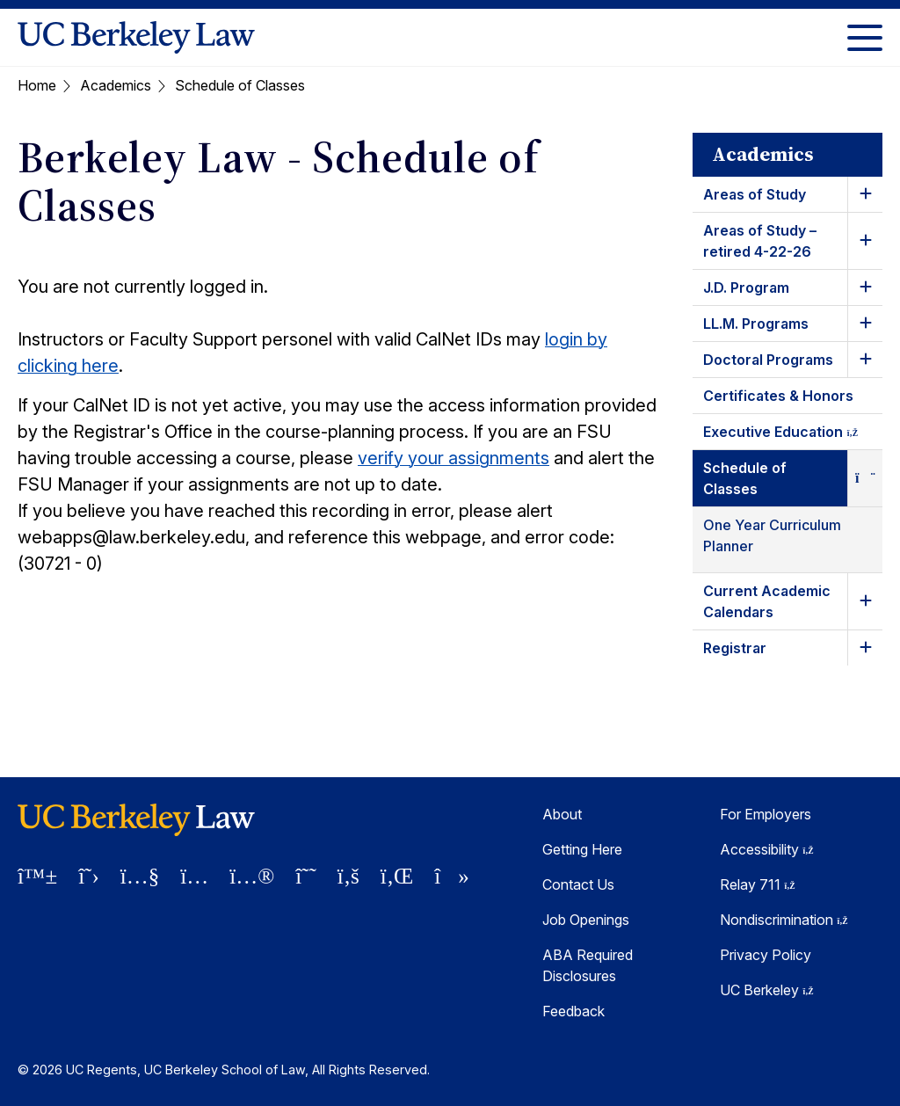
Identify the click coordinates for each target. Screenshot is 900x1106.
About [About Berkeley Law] (562, 814)
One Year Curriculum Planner (772, 535)
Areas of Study (754, 194)
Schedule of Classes (745, 478)
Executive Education (792, 434)
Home (37, 85)
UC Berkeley (767, 990)
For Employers (765, 814)
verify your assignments (453, 458)
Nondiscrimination (784, 919)
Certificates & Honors (778, 395)
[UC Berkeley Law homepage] (136, 37)
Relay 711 (757, 884)
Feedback (573, 1011)
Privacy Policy (765, 955)
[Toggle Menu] (864, 37)
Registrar (734, 648)
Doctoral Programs (768, 359)
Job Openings (585, 919)
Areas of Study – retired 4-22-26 (760, 241)
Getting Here (582, 849)
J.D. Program (746, 287)
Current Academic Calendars (767, 601)
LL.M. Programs (756, 323)
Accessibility (767, 849)
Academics (115, 85)
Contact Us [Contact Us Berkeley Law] (578, 884)
